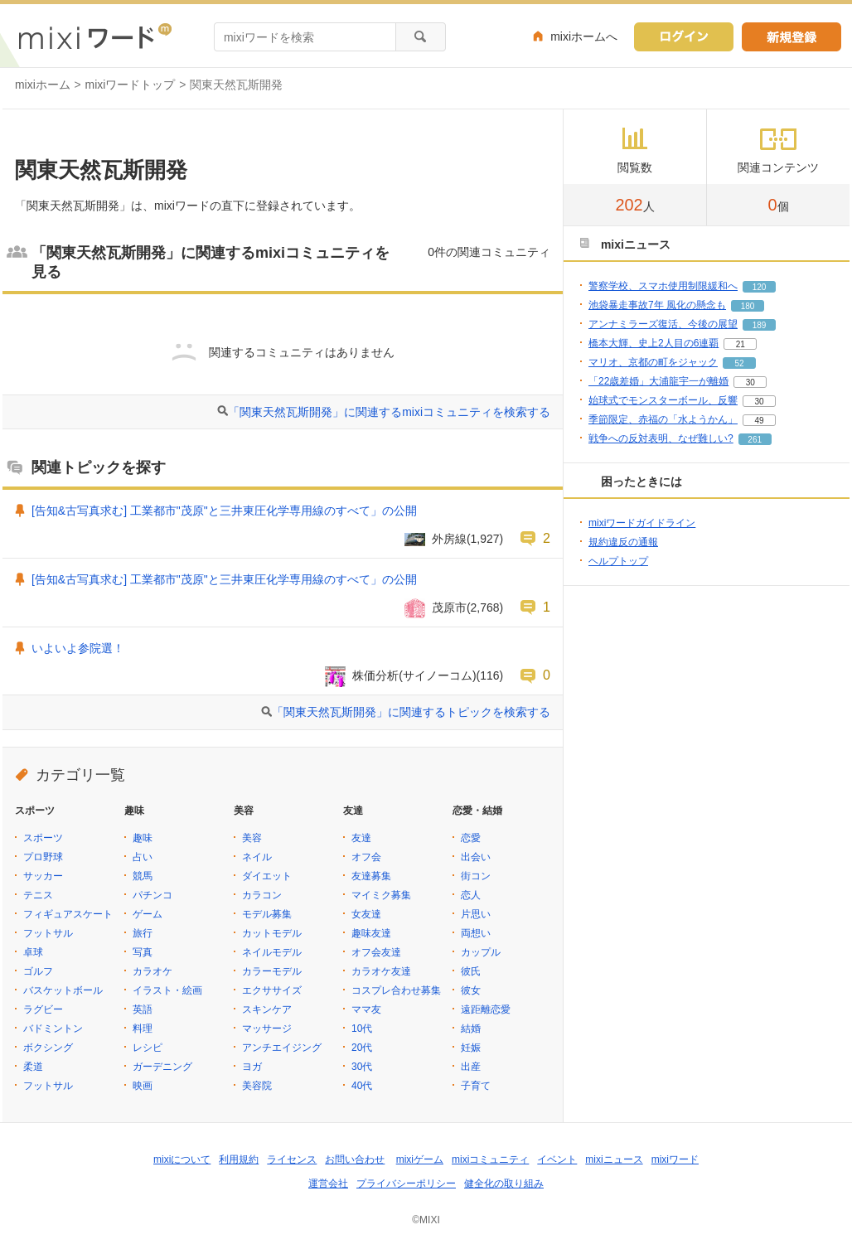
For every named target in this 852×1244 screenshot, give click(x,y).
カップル (481, 952)
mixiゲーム (419, 1159)
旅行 (142, 933)
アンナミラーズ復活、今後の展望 (663, 324)
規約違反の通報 (623, 542)
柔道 (33, 1066)
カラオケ (152, 971)
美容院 (257, 1086)
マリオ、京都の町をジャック (653, 362)
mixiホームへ (583, 36)
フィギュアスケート (68, 914)
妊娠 (471, 1047)
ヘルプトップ (618, 561)
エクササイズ (272, 990)
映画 (142, 1086)
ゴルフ (38, 971)
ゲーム (147, 914)
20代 (361, 1047)
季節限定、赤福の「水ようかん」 (663, 419)
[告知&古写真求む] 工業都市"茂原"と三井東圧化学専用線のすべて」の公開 (224, 510)
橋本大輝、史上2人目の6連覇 (653, 343)
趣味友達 (371, 933)
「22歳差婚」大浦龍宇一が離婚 (658, 381)
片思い (476, 914)
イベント (557, 1159)
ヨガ (252, 1066)
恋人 (471, 895)
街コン (476, 876)
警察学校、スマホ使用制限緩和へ (663, 286)
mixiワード (675, 1159)
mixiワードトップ (130, 84)
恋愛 (471, 838)
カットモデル (272, 933)
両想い (476, 933)
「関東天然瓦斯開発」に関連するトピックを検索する (411, 712)
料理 (142, 1028)
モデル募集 (267, 914)
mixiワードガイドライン (641, 523)
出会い (476, 857)
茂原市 (449, 607)
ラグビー (43, 1009)
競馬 (142, 876)
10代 (361, 1028)
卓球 (33, 952)
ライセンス (292, 1159)
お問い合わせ (355, 1159)
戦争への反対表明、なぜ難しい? (660, 438)
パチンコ (152, 895)
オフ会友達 (376, 952)
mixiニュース (613, 1159)
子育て (476, 1086)
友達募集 (371, 876)
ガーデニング (162, 1066)
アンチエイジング (282, 1047)
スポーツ (43, 838)
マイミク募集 (381, 895)
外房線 (449, 538)
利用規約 (239, 1159)
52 (738, 363)
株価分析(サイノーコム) (414, 675)
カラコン (262, 895)
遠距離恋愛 (486, 1009)
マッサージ (267, 1028)
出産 (471, 1066)
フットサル (48, 933)
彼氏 (471, 971)
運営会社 (328, 1183)
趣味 (142, 838)
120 (760, 287)
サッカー (43, 876)
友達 (361, 838)
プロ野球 (43, 857)
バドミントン (53, 1028)
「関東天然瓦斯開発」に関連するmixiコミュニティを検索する (389, 412)
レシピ (147, 1047)
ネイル (257, 857)
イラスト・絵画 (167, 990)
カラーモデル (272, 971)
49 (758, 420)
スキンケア (267, 1009)
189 (760, 325)
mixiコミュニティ (490, 1159)
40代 (361, 1086)
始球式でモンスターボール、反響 (663, 400)
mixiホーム (42, 84)
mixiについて (182, 1159)
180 (748, 306)
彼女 (471, 990)
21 (740, 344)
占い (142, 857)
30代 (361, 1066)
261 (755, 439)
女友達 (366, 914)
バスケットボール (63, 990)
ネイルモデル (272, 952)
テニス (38, 895)
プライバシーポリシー (406, 1183)
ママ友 (366, 1009)
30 (750, 382)
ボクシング (48, 1047)
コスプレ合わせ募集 (396, 990)
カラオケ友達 (381, 971)
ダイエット (267, 876)
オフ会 (366, 857)
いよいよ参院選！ (77, 648)
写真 (142, 952)
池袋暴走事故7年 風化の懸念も (657, 305)
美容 (252, 838)
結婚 (471, 1028)
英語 (142, 1009)
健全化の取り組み (504, 1183)
